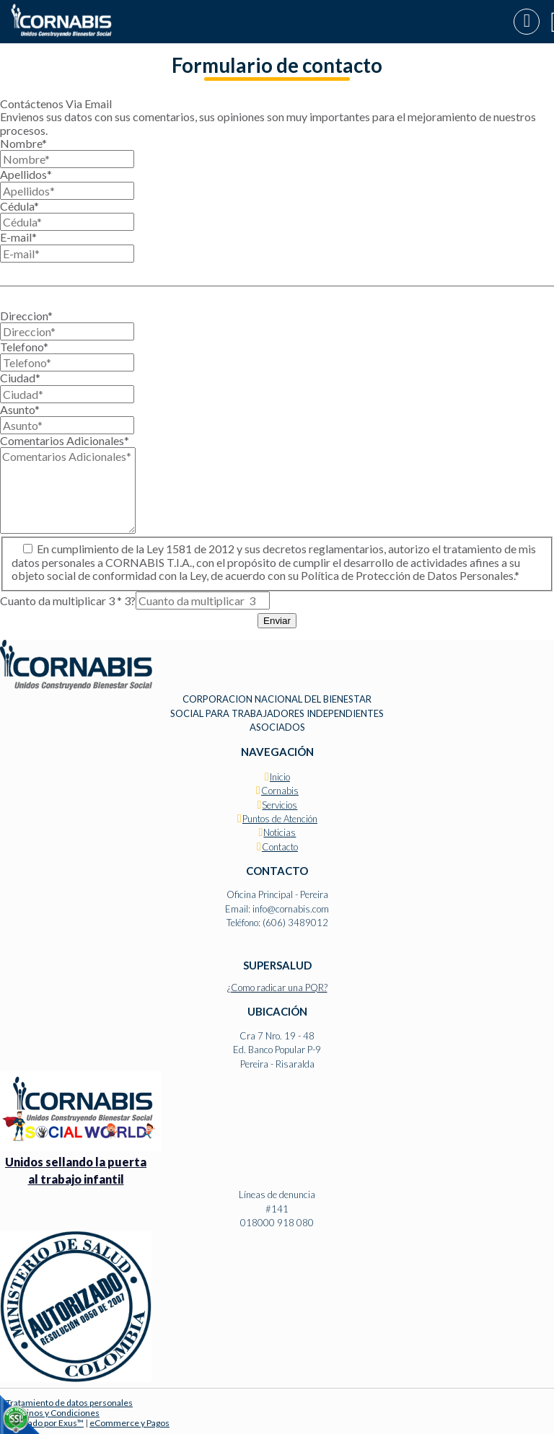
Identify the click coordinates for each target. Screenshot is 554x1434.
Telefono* (24, 346)
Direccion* (26, 315)
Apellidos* (26, 174)
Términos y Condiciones (53, 1412)
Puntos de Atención (279, 818)
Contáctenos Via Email (56, 103)
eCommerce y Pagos (129, 1422)
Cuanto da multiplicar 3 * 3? (68, 600)
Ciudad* (20, 377)
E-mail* (18, 237)
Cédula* (19, 206)
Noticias (279, 832)
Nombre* (23, 143)
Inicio (280, 777)
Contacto (280, 847)
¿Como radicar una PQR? (277, 987)
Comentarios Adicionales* (64, 440)
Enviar (277, 620)
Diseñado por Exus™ (45, 1422)
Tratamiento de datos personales (69, 1402)
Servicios (279, 805)
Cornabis (280, 790)
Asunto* (20, 409)
